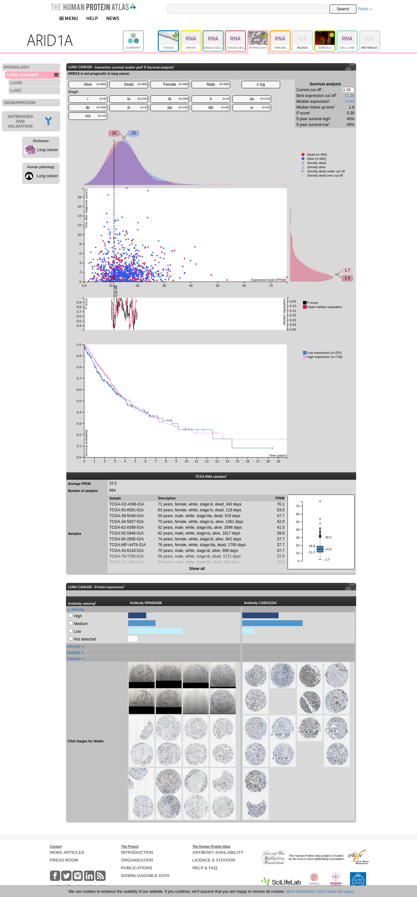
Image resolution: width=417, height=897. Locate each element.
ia (137, 99)
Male (218, 84)
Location (74, 659)
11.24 (349, 95)
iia (260, 99)
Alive (94, 84)
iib (96, 107)
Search (343, 9)
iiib (218, 107)
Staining (77, 609)
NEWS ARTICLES (67, 852)
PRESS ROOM (64, 860)
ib (178, 99)
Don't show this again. (336, 891)
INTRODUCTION (137, 852)
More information (300, 891)
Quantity (73, 652)
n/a (95, 116)
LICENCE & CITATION (213, 860)
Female (175, 84)
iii (137, 107)
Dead (135, 84)
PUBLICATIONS (136, 867)
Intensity (73, 646)
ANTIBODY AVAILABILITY (217, 852)
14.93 (349, 101)
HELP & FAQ (204, 867)
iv (260, 107)
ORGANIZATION (137, 860)
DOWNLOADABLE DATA (145, 875)
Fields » (365, 9)
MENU (68, 18)
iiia (177, 107)
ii (219, 99)
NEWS (112, 18)
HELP (92, 18)
